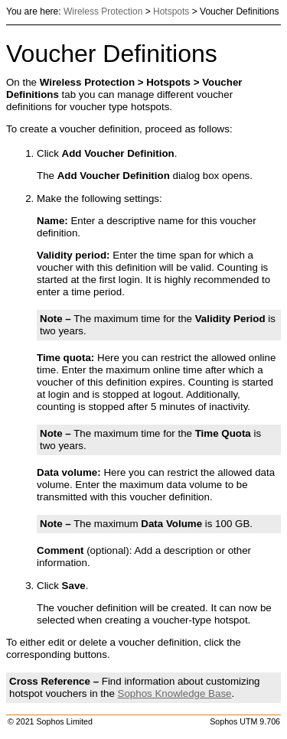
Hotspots (171, 11)
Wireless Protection (103, 11)
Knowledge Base (175, 693)
